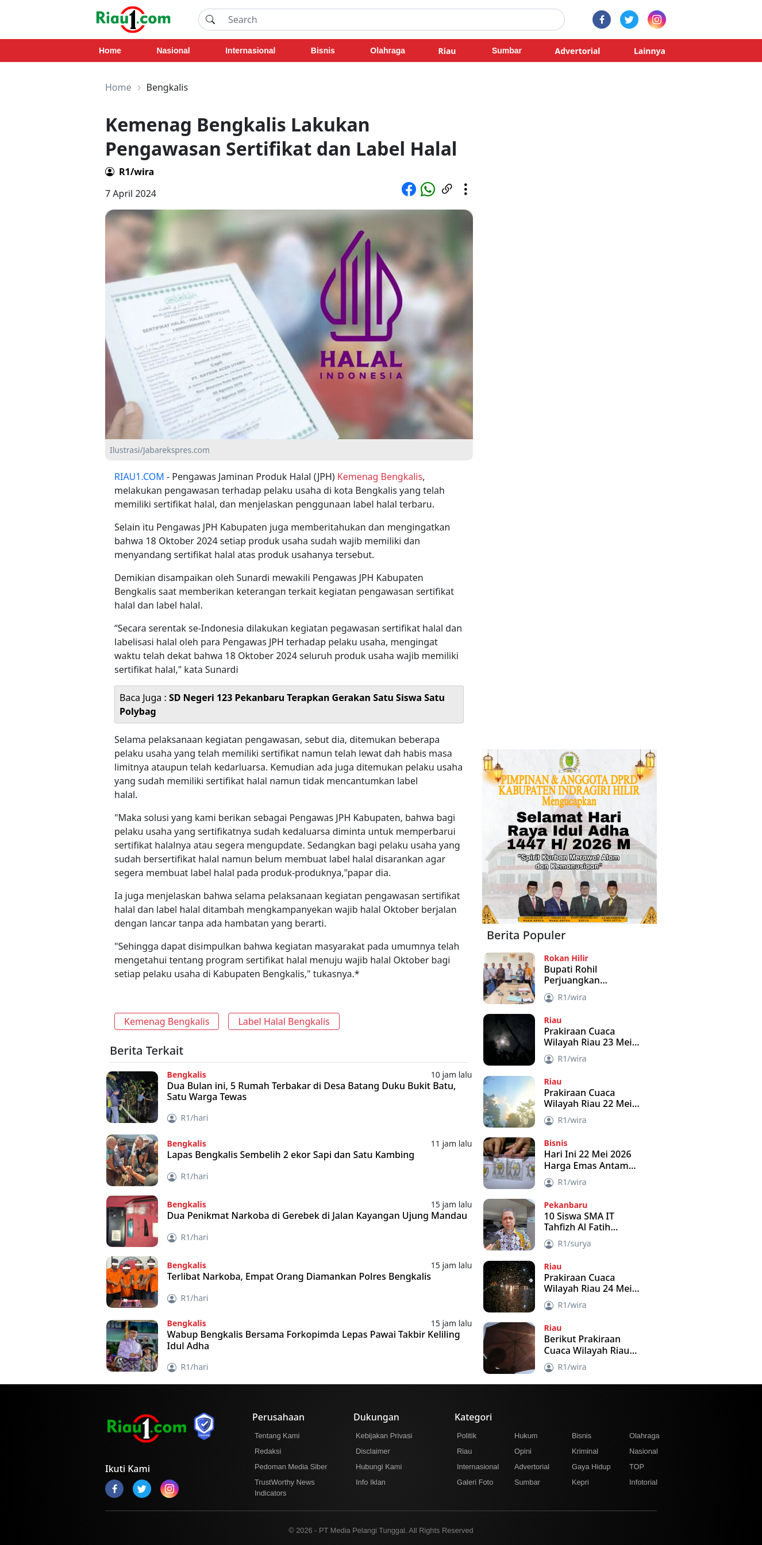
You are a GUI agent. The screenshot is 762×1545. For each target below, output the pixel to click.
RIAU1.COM (139, 476)
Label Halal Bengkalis (283, 1021)
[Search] (393, 19)
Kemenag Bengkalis (379, 476)
